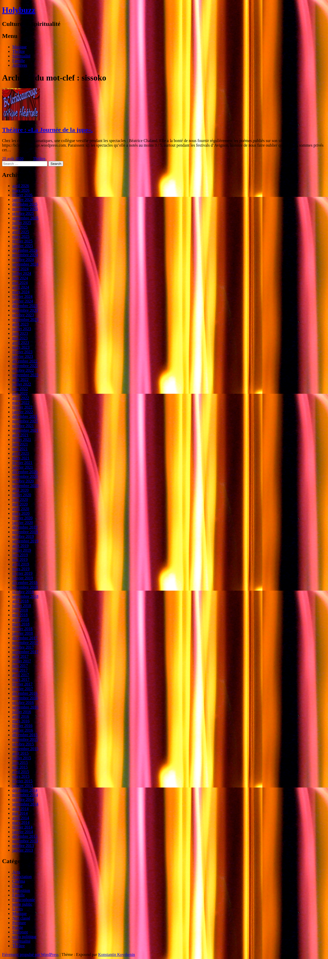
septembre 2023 (25, 319)
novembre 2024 (25, 255)
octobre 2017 (23, 647)
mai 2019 (20, 559)
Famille (18, 60)
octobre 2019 (23, 536)
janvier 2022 (22, 412)
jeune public (22, 904)
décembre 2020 (24, 472)
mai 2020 (20, 504)
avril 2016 (20, 716)
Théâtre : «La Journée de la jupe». (47, 129)
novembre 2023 (25, 310)
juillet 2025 (21, 222)
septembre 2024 (25, 264)
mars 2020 (20, 513)
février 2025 (22, 241)
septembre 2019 (25, 541)
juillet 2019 (21, 550)
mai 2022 (20, 393)
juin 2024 (20, 278)
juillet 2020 (21, 495)
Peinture (19, 923)
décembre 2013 (24, 836)
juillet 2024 (21, 273)
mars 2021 (20, 458)
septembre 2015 (25, 748)
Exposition (21, 890)
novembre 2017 (25, 642)
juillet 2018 (21, 605)
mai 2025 (20, 227)
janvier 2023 (22, 356)
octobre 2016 (23, 702)
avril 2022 (20, 398)
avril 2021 (20, 453)
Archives (19, 65)
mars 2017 (20, 679)
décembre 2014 (24, 790)
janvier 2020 (22, 522)
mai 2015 (20, 767)
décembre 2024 (24, 250)
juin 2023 (20, 333)
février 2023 (22, 352)
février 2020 (22, 518)
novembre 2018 (25, 587)
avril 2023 (20, 342)
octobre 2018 (23, 592)
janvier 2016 (22, 730)
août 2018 (20, 601)
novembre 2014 (25, 795)
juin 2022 (20, 389)
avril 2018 (20, 619)
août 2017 (20, 656)
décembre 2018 (24, 582)
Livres (17, 909)
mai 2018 (20, 615)
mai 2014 (20, 813)
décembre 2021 (24, 416)
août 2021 (20, 435)
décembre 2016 (24, 693)
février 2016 (22, 725)
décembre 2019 (24, 527)
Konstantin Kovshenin (116, 954)
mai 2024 (20, 282)
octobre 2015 (23, 744)
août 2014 (20, 808)
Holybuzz (18, 10)
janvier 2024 (22, 301)
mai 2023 (20, 338)
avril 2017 (20, 675)
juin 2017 (20, 665)
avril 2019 (20, 564)
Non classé (21, 918)
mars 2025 (20, 236)
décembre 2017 (24, 638)
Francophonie (23, 899)
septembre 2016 (25, 707)
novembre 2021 (25, 421)
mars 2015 (20, 776)
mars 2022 (20, 402)
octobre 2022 (23, 370)
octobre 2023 (23, 315)
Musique (19, 47)
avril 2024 (20, 287)
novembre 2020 (25, 476)
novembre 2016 (25, 698)
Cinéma (18, 881)
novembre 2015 (25, 739)
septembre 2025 (25, 218)
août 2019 (20, 545)
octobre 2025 (23, 213)
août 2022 (20, 379)
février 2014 (22, 827)
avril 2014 (20, 818)
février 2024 (22, 296)
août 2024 (20, 269)
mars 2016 (20, 721)
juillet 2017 (21, 661)
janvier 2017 (22, 689)
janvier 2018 (22, 633)
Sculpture (20, 932)
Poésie (17, 927)
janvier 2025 (22, 246)
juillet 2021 (21, 439)
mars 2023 (20, 347)
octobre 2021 (23, 425)
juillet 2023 (21, 329)
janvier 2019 (22, 578)
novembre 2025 (25, 209)
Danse (17, 886)
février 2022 (22, 407)
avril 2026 (20, 186)
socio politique (24, 936)
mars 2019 (20, 569)
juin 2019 (20, 555)
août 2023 (20, 324)
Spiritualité (21, 56)
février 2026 (22, 195)
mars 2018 (20, 624)
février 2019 (22, 573)
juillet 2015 (21, 758)
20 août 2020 (13, 158)
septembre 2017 (25, 652)
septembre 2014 (25, 804)
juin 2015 (20, 762)
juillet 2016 (21, 712)
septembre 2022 (25, 375)
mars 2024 (20, 292)
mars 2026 (20, 190)
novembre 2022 (25, 366)
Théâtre (18, 51)
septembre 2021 (25, 430)
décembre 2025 (24, 204)
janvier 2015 (22, 785)
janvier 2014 (22, 832)
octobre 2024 (23, 259)
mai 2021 (20, 449)
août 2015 (20, 753)
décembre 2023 (24, 306)
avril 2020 (20, 509)
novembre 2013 (25, 841)
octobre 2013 (23, 845)
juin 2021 (20, 444)
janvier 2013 (22, 850)
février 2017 (22, 684)
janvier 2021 (22, 467)
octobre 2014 (23, 799)
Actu (16, 872)
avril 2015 (20, 772)
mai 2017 (20, 670)
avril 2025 (20, 232)
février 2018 (22, 629)
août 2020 (20, 490)
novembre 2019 (25, 532)
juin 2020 (20, 499)
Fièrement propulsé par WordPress (30, 954)
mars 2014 (20, 822)
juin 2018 (20, 610)
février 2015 (22, 781)
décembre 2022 (24, 361)
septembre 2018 (25, 596)
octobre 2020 (23, 481)
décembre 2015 (24, 735)
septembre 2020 (25, 485)
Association (22, 876)
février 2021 (22, 462)
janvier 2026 (22, 199)
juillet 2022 (21, 384)
